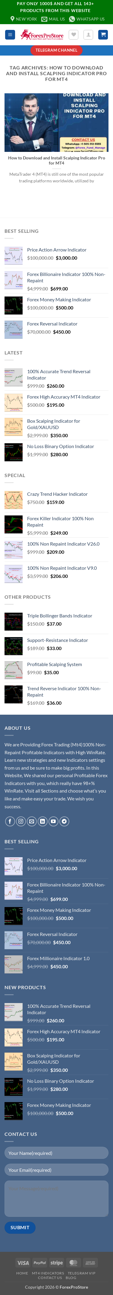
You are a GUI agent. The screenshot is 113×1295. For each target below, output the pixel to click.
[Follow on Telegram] (64, 821)
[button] (10, 35)
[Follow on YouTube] (53, 821)
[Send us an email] (32, 821)
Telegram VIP (81, 1273)
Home (22, 1273)
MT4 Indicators (48, 1273)
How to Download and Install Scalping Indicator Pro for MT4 (56, 160)
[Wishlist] (73, 35)
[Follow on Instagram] (21, 821)
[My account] (88, 35)
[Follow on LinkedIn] (43, 821)
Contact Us (50, 1277)
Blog (71, 1277)
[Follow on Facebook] (10, 821)
